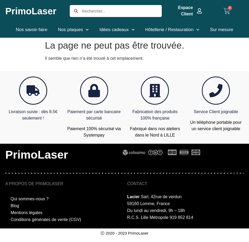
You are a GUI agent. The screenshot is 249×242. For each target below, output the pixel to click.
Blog (15, 205)
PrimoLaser (30, 11)
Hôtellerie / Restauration (172, 30)
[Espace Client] (199, 11)
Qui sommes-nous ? (30, 199)
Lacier (133, 196)
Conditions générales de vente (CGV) (46, 219)
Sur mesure (221, 29)
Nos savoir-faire (31, 29)
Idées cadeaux (116, 30)
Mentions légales (26, 212)
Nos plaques (73, 30)
